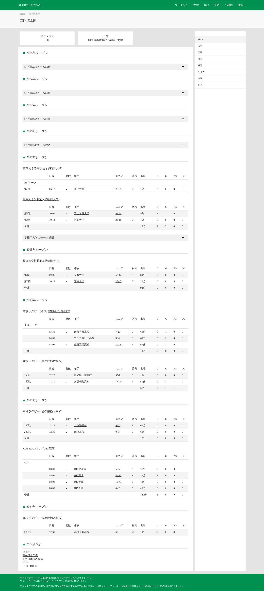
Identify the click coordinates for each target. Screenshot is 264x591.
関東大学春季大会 (34, 168)
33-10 (118, 219)
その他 (229, 5)
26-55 (118, 189)
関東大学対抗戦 (33, 199)
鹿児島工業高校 (83, 375)
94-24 (118, 213)
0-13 (118, 488)
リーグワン (181, 5)
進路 (217, 5)
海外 (200, 65)
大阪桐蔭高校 (81, 381)
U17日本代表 (30, 566)
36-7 (118, 338)
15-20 (118, 381)
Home (22, 13)
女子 (200, 85)
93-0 (118, 425)
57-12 (118, 274)
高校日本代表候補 (33, 558)
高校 (206, 5)
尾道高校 (79, 431)
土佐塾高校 (80, 425)
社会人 (201, 72)
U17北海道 (80, 469)
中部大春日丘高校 (84, 338)
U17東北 (79, 475)
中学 (200, 78)
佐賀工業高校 (81, 344)
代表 (200, 59)
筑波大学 (79, 219)
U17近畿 (79, 481)
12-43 (118, 481)
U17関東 (49, 448)
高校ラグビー (31, 361)
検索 (240, 5)
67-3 (118, 532)
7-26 (118, 331)
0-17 (118, 431)
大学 (196, 5)
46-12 (118, 475)
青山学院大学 (81, 213)
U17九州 (79, 488)
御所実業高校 (81, 331)
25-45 (118, 281)
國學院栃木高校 (97, 40)
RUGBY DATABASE (30, 5)
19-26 (118, 344)
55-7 (118, 375)
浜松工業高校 (81, 532)
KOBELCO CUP (32, 448)
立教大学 (79, 274)
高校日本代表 (30, 555)
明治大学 (79, 189)
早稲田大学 (116, 40)
